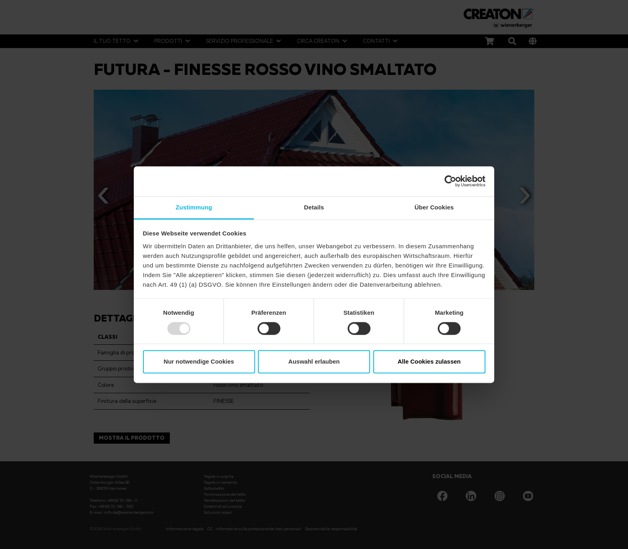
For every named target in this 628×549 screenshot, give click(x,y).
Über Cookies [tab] (434, 207)
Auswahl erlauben (314, 361)
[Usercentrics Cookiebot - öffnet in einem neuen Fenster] (450, 181)
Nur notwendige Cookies (199, 361)
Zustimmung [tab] (194, 207)
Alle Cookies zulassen (429, 361)
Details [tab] (314, 207)
